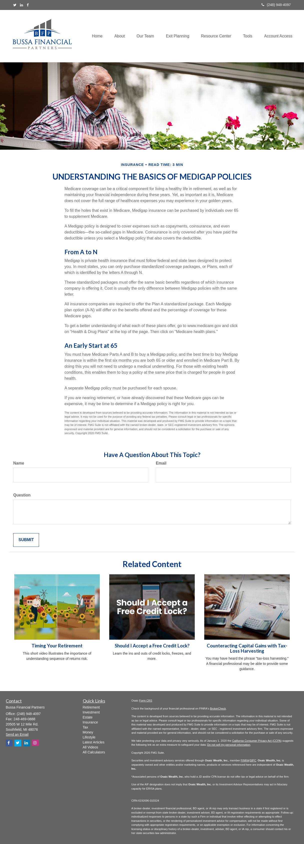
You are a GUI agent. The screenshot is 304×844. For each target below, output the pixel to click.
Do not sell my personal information (228, 744)
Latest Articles (93, 742)
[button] (115, 35)
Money (88, 732)
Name (18, 463)
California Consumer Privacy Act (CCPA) (257, 740)
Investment (91, 712)
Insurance (90, 722)
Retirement (91, 707)
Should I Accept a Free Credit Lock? (152, 645)
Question (21, 495)
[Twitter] (14, 4)
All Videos (90, 747)
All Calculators (94, 752)
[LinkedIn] (21, 4)
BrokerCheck (218, 708)
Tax (85, 727)
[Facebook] (28, 4)
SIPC (253, 760)
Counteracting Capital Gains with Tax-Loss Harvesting (247, 648)
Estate (88, 717)
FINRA (245, 760)
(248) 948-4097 (276, 5)
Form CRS (145, 700)
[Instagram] (35, 743)
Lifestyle (89, 737)
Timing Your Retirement (57, 645)
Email (161, 463)
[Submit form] (26, 540)
